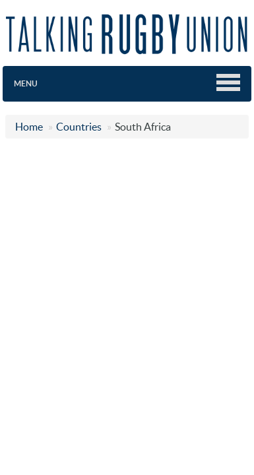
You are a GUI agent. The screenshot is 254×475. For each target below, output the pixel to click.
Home (29, 127)
